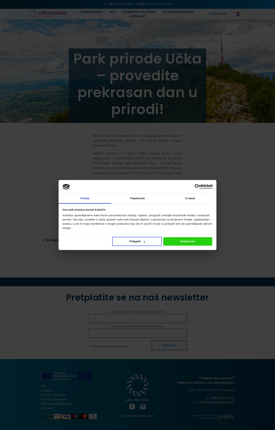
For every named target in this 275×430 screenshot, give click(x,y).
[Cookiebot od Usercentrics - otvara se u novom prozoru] (197, 186)
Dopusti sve (187, 241)
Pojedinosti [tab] (137, 198)
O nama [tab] (190, 198)
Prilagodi (137, 241)
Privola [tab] (85, 198)
